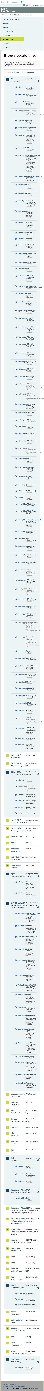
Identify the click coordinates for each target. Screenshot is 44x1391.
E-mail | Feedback (9, 1384)
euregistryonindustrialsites (18, 1094)
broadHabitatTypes (21, 1293)
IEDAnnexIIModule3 (18, 1208)
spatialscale (21, 674)
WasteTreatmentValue (21, 1083)
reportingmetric (21, 562)
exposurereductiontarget (21, 311)
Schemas (6, 35)
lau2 (13, 1263)
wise (13, 1351)
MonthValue (21, 1007)
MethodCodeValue (21, 995)
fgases (14, 1119)
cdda (13, 843)
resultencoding (21, 570)
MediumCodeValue (21, 975)
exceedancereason (21, 302)
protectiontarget (21, 539)
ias (12, 1150)
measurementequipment (21, 337)
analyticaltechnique (21, 128)
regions (20, 1299)
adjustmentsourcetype (21, 87)
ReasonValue (21, 1043)
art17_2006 (16, 772)
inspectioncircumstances (21, 1174)
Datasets (6, 23)
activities (21, 780)
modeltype (21, 420)
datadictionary (17, 857)
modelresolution (21, 412)
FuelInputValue (21, 949)
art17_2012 (16, 820)
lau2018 (14, 1269)
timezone (21, 728)
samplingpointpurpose (21, 614)
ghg (13, 1133)
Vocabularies (8, 39)
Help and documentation (11, 19)
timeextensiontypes (21, 703)
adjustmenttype (21, 94)
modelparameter (21, 404)
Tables (5, 27)
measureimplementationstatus (21, 327)
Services (6, 43)
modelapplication (21, 376)
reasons (20, 807)
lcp (12, 1277)
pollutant (21, 497)
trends (20, 813)
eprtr (13, 874)
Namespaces (7, 47)
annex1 (20, 1166)
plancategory (21, 485)
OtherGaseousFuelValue (21, 1015)
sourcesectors (21, 658)
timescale (21, 710)
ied (12, 1158)
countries (21, 795)
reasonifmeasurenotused (21, 546)
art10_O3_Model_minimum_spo (21, 155)
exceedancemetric (21, 293)
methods (21, 800)
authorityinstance (21, 193)
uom (13, 1343)
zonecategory (21, 738)
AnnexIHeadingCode (21, 1198)
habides (14, 1142)
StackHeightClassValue (21, 1056)
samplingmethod (21, 606)
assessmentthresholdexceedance (21, 176)
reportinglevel (21, 555)
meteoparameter (21, 369)
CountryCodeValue (21, 926)
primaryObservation (21, 504)
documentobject (21, 262)
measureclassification (21, 318)
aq (12, 79)
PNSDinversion (21, 491)
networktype (21, 433)
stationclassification (21, 688)
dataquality (16, 865)
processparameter (21, 531)
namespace (21, 426)
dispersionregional (21, 254)
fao (12, 1111)
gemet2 (14, 1127)
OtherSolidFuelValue (21, 1029)
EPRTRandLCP (18, 903)
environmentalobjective (21, 276)
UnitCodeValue (21, 1062)
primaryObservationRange (21, 511)
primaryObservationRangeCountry (21, 520)
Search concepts (29, 72)
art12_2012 (16, 755)
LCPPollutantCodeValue (21, 960)
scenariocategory (21, 651)
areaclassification (21, 148)
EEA (12, 2)
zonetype (21, 744)
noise (13, 1312)
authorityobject (21, 201)
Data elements (8, 31)
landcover (15, 1248)
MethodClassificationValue (21, 985)
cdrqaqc (20, 222)
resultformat (21, 580)
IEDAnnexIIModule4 (18, 1219)
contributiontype (21, 233)
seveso (14, 1328)
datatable (21, 239)
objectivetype (21, 441)
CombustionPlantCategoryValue (21, 913)
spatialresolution (21, 666)
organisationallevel (21, 476)
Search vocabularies (13, 72)
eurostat (15, 1102)
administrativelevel (21, 102)
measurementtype (21, 353)
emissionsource (21, 268)
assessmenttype (21, 185)
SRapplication (21, 682)
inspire (14, 1240)
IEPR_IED (15, 1229)
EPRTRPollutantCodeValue (21, 937)
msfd (13, 1285)
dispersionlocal (21, 245)
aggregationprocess (21, 121)
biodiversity (16, 837)
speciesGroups (21, 1305)
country (20, 1367)
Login (26, 5)
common (15, 849)
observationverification (21, 467)
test (12, 1337)
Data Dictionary (19, 15)
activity (20, 882)
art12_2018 (16, 764)
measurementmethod (21, 344)
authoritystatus (21, 211)
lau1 (13, 1257)
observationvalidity (21, 458)
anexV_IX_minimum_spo (21, 135)
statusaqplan (21, 695)
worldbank (16, 1359)
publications (16, 1320)
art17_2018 (16, 828)
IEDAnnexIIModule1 (18, 1190)
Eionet (11, 15)
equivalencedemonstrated (21, 286)
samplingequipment (21, 599)
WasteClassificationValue (21, 1075)
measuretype (21, 362)
